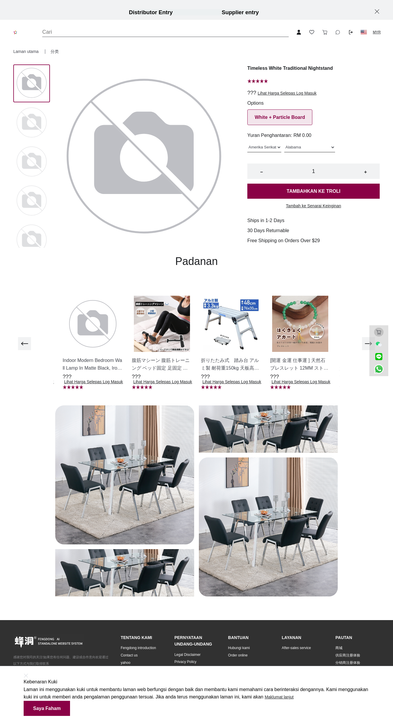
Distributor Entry (151, 12)
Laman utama (26, 51)
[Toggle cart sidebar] (325, 32)
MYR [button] (377, 32)
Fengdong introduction (138, 648)
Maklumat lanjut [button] (279, 697)
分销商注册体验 (347, 663)
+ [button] (365, 171)
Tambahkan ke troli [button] (313, 191)
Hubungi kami (239, 648)
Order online (238, 655)
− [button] (261, 171)
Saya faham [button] (47, 708)
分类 (55, 51)
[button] (363, 32)
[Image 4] (31, 240)
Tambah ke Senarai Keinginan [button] (313, 205)
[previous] (24, 343)
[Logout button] (351, 32)
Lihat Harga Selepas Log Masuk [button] (287, 93)
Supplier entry (240, 12)
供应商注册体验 (347, 655)
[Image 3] (31, 201)
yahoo (125, 663)
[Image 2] (31, 162)
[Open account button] (299, 32)
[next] (368, 343)
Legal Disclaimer (187, 655)
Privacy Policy (185, 662)
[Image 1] (31, 123)
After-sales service (296, 648)
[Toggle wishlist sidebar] (312, 32)
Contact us (129, 655)
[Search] (165, 32)
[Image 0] (31, 83)
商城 (338, 648)
